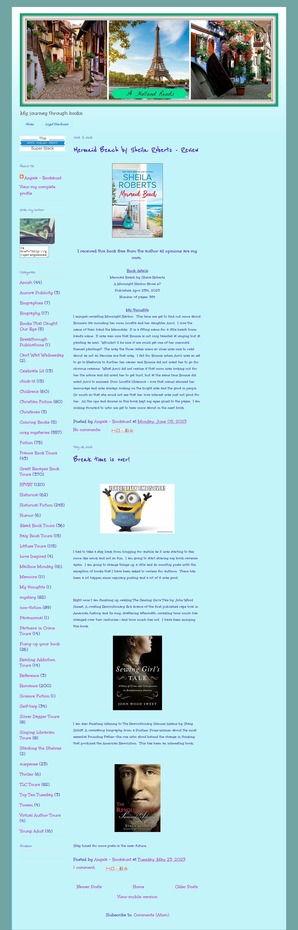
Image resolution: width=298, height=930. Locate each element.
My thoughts (32, 589)
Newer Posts (89, 886)
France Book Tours (38, 455)
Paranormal (31, 620)
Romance (29, 688)
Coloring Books (35, 424)
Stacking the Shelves (40, 750)
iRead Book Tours (37, 527)
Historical (29, 497)
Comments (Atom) (151, 915)
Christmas (30, 414)
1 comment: (85, 867)
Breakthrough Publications (33, 344)
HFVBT (26, 486)
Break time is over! (101, 459)
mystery (28, 599)
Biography (30, 315)
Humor (27, 517)
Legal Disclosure (56, 124)
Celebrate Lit (32, 373)
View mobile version (137, 896)
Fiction (26, 445)
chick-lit (27, 383)
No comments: (87, 429)
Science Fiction (34, 698)
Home (29, 124)
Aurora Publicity (36, 295)
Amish (26, 284)
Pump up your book (40, 646)
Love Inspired (33, 558)
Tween (26, 807)
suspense (29, 766)
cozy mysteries (35, 434)
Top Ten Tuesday (36, 797)
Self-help (28, 708)
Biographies (31, 305)
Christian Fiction (36, 404)
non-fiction (30, 609)
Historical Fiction (36, 507)
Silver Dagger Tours (39, 718)
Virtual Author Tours (40, 817)
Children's (29, 393)
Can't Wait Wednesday (42, 357)
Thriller (27, 776)
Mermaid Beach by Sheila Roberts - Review (135, 150)
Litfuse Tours (33, 548)
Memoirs (28, 579)
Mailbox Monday (36, 568)
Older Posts (186, 886)
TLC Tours (30, 786)
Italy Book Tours (36, 538)
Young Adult (32, 833)
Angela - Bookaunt (42, 178)
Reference (29, 677)
